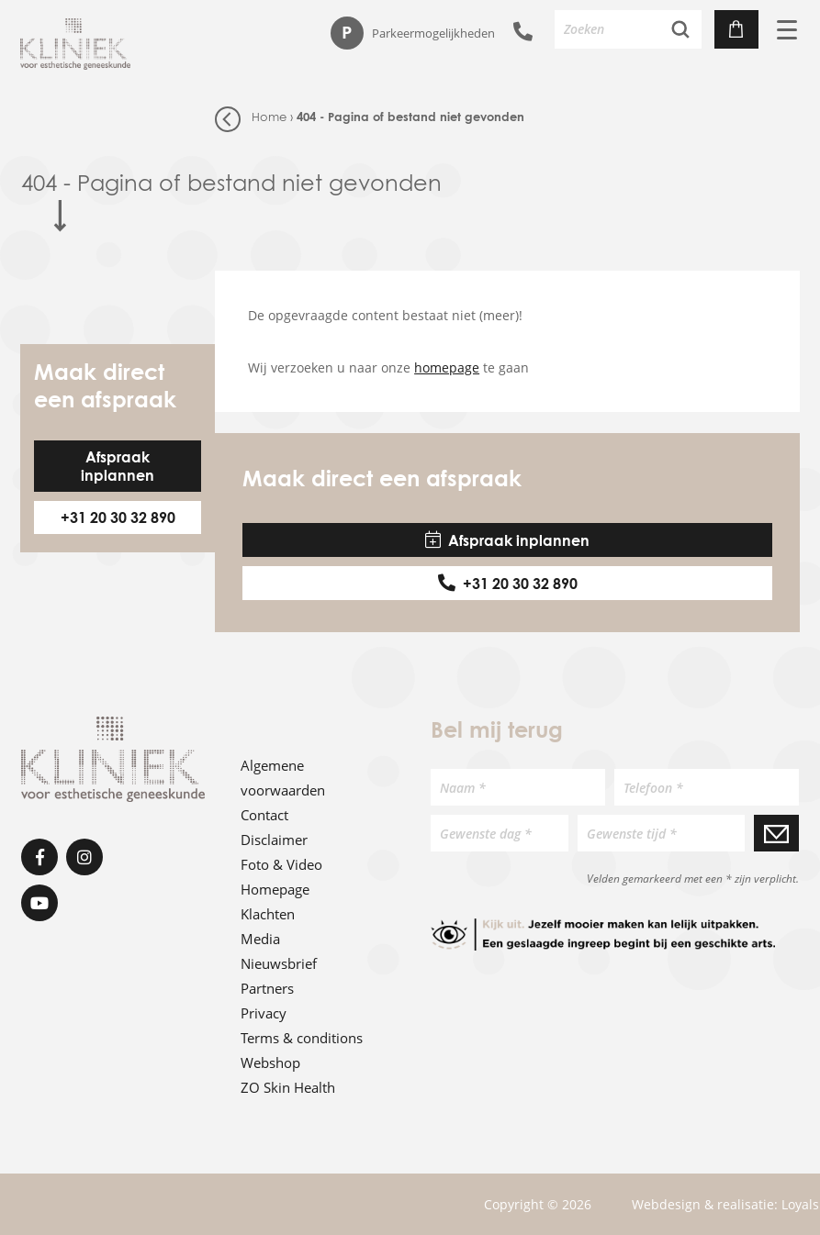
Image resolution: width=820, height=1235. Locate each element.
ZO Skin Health (288, 1087)
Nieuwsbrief (279, 963)
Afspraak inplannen (117, 466)
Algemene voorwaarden (283, 777)
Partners (267, 988)
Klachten (268, 914)
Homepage (275, 889)
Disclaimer (274, 839)
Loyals (800, 1204)
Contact (264, 815)
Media (260, 938)
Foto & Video (281, 864)
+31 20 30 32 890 (118, 517)
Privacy (263, 1013)
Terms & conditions (302, 1038)
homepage (446, 367)
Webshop (270, 1062)
